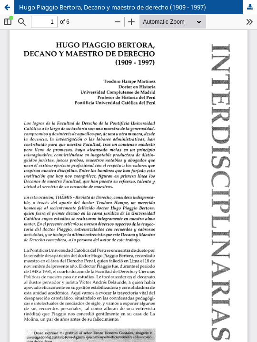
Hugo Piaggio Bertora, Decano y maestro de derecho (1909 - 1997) (112, 7)
